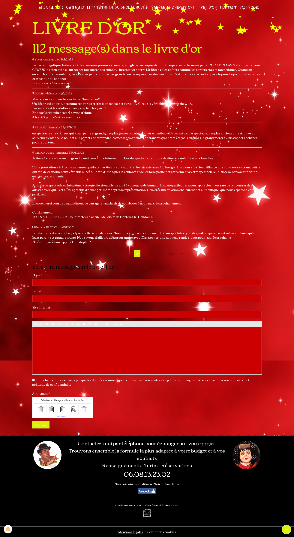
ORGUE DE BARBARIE (151, 8)
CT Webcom (121, 505)
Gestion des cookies (161, 531)
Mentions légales (130, 532)
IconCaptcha (61, 417)
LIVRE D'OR (207, 8)
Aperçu (118, 324)
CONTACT (228, 8)
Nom (36, 275)
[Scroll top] (286, 529)
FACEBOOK (249, 8)
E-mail (37, 291)
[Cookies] (8, 529)
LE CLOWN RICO (70, 8)
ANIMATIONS (183, 8)
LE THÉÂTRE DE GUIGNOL (108, 8)
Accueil (46, 8)
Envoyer (41, 425)
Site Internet (41, 307)
